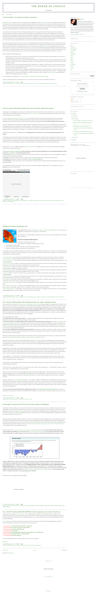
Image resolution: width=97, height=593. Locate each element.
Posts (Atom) (10, 552)
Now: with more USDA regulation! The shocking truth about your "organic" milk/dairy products (29, 302)
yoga (71, 69)
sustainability (37, 545)
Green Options (6, 279)
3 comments (17, 504)
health (14, 399)
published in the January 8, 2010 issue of (16, 118)
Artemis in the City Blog (9, 263)
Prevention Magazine (7, 521)
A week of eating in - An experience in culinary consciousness (20, 17)
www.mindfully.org (11, 395)
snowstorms (61, 505)
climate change (15, 505)
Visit (48, 576)
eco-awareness (16, 200)
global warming (39, 505)
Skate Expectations (25, 196)
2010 (73, 113)
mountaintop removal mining (46, 200)
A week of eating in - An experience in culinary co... (83, 120)
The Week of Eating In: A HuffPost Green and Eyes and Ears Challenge (34, 76)
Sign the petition (7, 154)
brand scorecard (30, 373)
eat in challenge (25, 83)
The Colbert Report (7, 170)
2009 (73, 139)
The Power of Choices (48, 6)
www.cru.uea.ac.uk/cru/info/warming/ (37, 431)
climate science (24, 505)
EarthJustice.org (15, 154)
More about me (9, 14)
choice (12, 545)
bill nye (9, 505)
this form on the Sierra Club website (13, 151)
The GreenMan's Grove (8, 260)
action (8, 545)
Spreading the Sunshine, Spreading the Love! (15, 226)
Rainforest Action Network (34, 113)
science (52, 505)
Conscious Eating (11, 83)
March (74, 116)
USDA (30, 399)
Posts (73, 99)
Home (3, 14)
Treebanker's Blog (7, 258)
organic (26, 399)
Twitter (71, 66)
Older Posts (64, 550)
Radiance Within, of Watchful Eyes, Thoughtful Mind (46, 230)
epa (28, 200)
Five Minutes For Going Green (10, 285)
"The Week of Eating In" (46, 22)
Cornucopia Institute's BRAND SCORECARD (47, 389)
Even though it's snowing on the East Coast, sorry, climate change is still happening (26, 404)
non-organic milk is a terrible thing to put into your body (29, 304)
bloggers (9, 200)
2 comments (17, 82)
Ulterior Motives (7, 266)
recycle (71, 67)
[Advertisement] (14, 97)
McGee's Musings (7, 269)
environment (23, 200)
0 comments (17, 295)
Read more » (5, 541)
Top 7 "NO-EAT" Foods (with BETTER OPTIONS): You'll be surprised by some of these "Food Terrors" (32, 512)
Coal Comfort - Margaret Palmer (9, 171)
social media (11, 201)
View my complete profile (77, 34)
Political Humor (16, 196)
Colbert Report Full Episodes (7, 196)
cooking (18, 83)
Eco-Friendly (18, 545)
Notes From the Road (8, 276)
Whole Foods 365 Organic (17, 379)
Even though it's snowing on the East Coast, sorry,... (83, 131)
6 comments (17, 397)
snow (56, 505)
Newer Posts (5, 550)
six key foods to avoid (19, 514)
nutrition (54, 83)
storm (4, 506)
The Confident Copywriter (9, 288)
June (74, 114)
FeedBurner (85, 91)
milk (17, 399)
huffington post (47, 83)
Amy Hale (81, 19)
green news (47, 505)
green (40, 83)
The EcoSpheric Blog (8, 257)
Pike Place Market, (46, 46)
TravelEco (6, 272)
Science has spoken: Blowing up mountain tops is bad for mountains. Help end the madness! (28, 108)
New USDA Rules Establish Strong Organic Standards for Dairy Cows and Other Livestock (26, 337)
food (37, 83)
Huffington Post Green (7, 22)
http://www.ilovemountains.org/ (36, 159)
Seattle (71, 60)
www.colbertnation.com (25, 172)
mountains (36, 200)
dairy (8, 399)
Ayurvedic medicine (51, 72)
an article (6, 118)
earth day (72, 62)
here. (23, 359)
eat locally (33, 83)
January (75, 137)
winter (8, 506)
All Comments (74, 101)
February (75, 118)
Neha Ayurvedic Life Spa (9, 282)
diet (11, 399)
